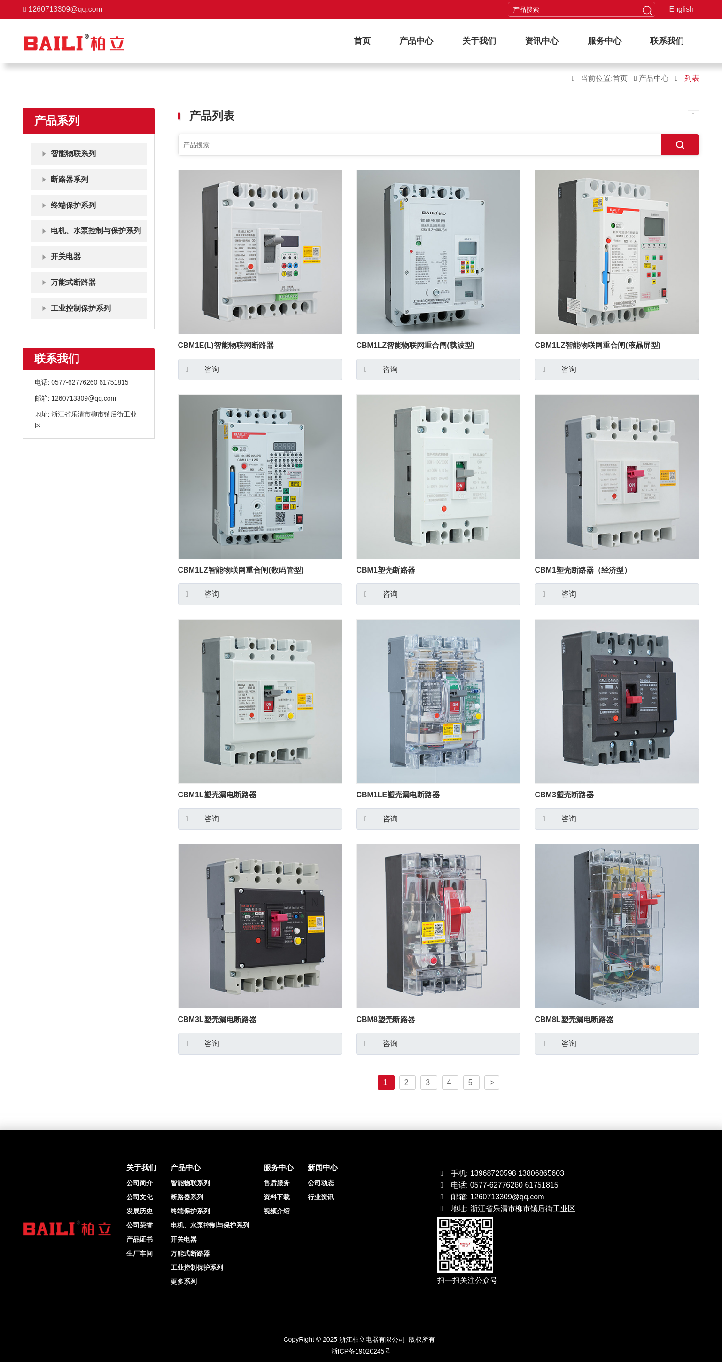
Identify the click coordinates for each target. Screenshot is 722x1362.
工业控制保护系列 (197, 1267)
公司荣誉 (139, 1225)
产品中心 (655, 78)
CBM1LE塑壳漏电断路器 (398, 795)
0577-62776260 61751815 (89, 382)
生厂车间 (139, 1253)
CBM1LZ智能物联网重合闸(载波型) (415, 345)
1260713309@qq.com (62, 9)
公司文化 (139, 1197)
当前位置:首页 (603, 78)
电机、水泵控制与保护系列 (210, 1225)
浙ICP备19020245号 (361, 1351)
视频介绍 (277, 1211)
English (681, 9)
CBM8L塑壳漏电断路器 (574, 1019)
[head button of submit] (647, 9)
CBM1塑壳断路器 (385, 570)
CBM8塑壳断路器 (385, 1019)
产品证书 (139, 1239)
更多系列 (184, 1281)
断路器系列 (187, 1197)
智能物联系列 (190, 1183)
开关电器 (184, 1239)
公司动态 (321, 1183)
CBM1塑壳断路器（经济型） (583, 570)
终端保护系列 (190, 1211)
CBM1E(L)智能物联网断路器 (226, 345)
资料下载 (277, 1197)
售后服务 (277, 1183)
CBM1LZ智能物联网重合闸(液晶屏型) (597, 345)
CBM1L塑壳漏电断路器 (217, 795)
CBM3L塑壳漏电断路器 (217, 1019)
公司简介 (139, 1183)
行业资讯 (321, 1197)
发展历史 (139, 1211)
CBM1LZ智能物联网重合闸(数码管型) (241, 570)
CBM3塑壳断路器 (564, 795)
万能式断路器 (190, 1253)
